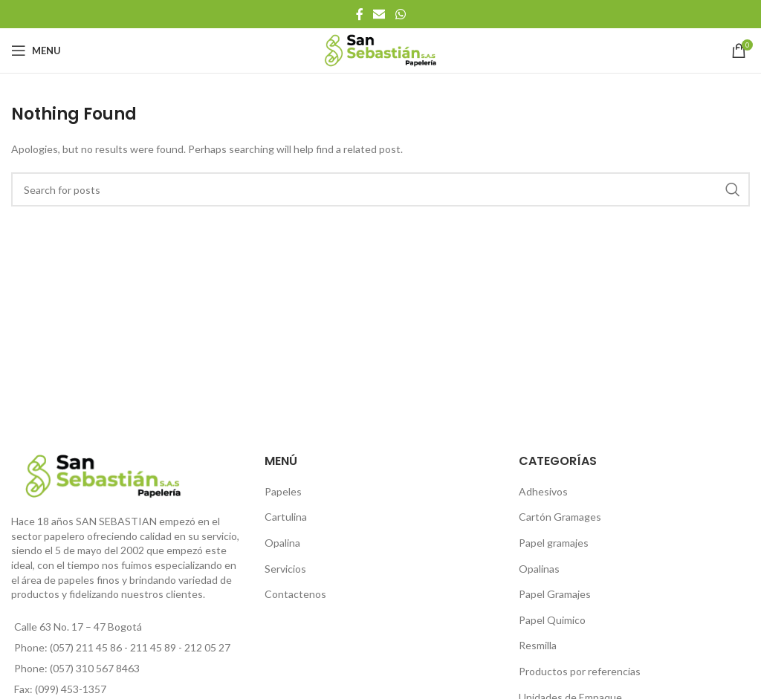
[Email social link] (379, 14)
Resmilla (538, 645)
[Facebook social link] (360, 14)
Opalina (282, 542)
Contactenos (295, 594)
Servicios (285, 568)
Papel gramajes (554, 542)
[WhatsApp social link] (400, 14)
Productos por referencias (580, 671)
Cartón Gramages (560, 516)
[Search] (380, 189)
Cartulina (286, 516)
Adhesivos (543, 491)
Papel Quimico (552, 620)
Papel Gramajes (555, 594)
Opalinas (539, 568)
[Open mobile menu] (36, 50)
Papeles (283, 491)
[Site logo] (380, 49)
